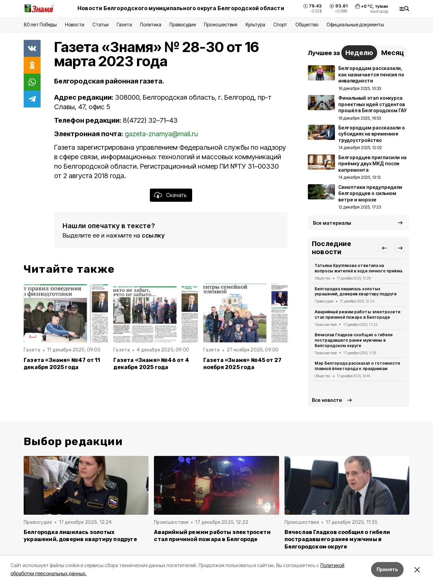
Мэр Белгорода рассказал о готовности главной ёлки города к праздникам (357, 366)
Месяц (392, 53)
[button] (384, 247)
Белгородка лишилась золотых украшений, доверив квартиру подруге (356, 291)
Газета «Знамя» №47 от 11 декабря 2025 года (62, 363)
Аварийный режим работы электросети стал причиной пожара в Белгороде (357, 314)
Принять (387, 569)
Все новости (327, 400)
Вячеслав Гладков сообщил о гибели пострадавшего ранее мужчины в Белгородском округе (353, 340)
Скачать (176, 195)
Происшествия (220, 24)
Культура (255, 24)
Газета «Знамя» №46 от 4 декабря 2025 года (151, 363)
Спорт (280, 24)
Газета (124, 24)
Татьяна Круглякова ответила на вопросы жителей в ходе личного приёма (358, 268)
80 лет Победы (40, 24)
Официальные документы (355, 24)
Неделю (359, 53)
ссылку (153, 235)
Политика (150, 24)
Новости (74, 24)
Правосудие (182, 24)
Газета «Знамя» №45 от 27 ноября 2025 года (242, 363)
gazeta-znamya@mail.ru (161, 134)
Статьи (100, 24)
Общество (306, 24)
